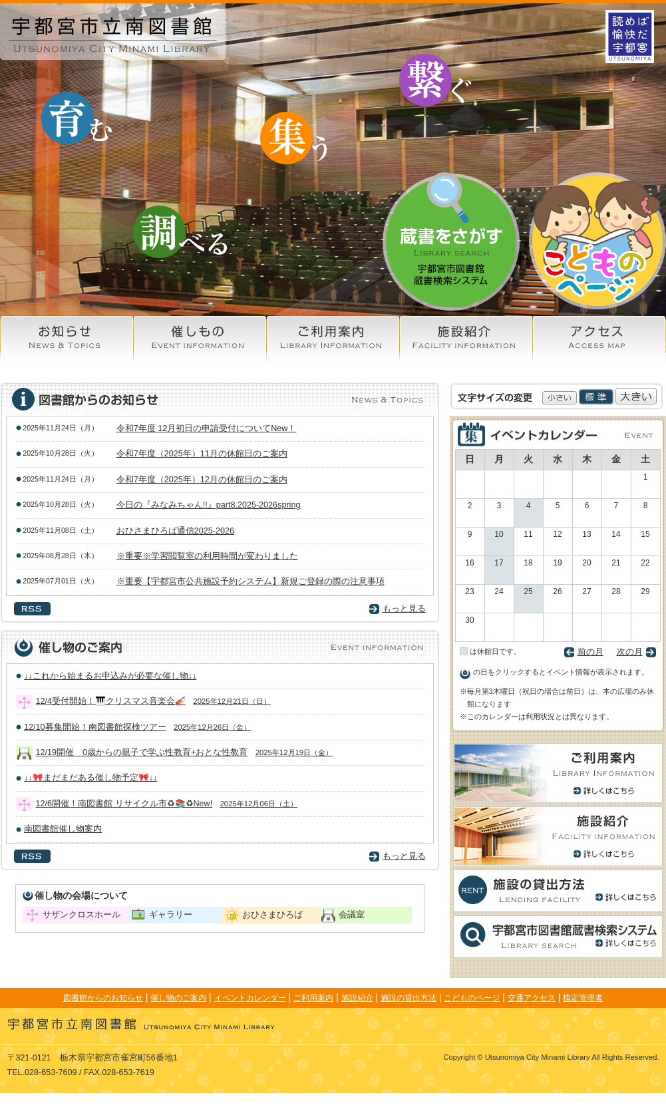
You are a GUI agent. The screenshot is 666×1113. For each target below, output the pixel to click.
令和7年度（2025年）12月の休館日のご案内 (201, 479)
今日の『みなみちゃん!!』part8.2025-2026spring (208, 505)
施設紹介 (357, 998)
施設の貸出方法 (408, 998)
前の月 (590, 652)
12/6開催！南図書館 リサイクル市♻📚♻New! (166, 803)
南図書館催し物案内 (66, 829)
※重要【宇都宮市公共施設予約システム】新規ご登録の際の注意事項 (250, 581)
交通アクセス (532, 998)
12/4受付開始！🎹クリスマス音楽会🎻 (153, 701)
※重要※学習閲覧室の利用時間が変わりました (207, 556)
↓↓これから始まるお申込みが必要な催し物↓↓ (114, 676)
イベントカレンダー (250, 998)
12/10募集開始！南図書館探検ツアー (137, 727)
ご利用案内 (313, 998)
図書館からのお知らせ (103, 998)
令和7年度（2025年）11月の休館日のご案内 (201, 453)
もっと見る (404, 608)
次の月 (630, 652)
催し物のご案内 (178, 998)
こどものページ (472, 998)
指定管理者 (583, 998)
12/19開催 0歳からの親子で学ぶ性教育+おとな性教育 (184, 752)
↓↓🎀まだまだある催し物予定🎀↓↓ (94, 777)
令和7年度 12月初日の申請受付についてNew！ (206, 428)
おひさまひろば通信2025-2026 (175, 531)
